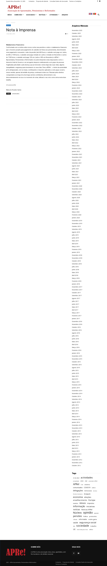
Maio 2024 (75, 76)
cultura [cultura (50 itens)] (93, 487)
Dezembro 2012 (77, 460)
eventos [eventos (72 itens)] (75, 503)
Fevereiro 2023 (76, 117)
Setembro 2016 (77, 330)
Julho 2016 (75, 336)
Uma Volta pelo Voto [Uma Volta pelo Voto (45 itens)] (82, 529)
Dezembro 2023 (77, 91)
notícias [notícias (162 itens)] (76, 509)
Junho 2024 (75, 74)
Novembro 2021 (77, 157)
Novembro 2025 (77, 30)
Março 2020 (75, 212)
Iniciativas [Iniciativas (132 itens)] (90, 506)
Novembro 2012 (77, 463)
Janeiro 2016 (76, 353)
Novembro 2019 (77, 223)
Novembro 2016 (77, 324)
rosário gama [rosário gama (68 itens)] (92, 519)
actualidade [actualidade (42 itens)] (76, 481)
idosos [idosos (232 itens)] (82, 503)
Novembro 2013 (77, 428)
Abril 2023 (75, 111)
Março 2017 (75, 313)
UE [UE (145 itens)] (74, 529)
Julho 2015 (75, 370)
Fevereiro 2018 (76, 281)
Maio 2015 (75, 376)
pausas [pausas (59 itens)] (96, 513)
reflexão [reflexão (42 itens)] (75, 519)
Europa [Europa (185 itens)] (91, 500)
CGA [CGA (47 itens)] (82, 484)
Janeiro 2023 (76, 120)
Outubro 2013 (76, 431)
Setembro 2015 (77, 365)
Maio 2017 (75, 307)
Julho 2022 (75, 134)
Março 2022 (75, 146)
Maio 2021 (75, 171)
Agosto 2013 (76, 437)
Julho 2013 (75, 439)
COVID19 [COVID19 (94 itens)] (87, 488)
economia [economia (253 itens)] (78, 497)
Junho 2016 (75, 339)
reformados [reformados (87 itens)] (83, 519)
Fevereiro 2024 (76, 85)
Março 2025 (75, 50)
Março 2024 (75, 82)
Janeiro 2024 (76, 88)
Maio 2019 (75, 241)
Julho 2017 (75, 301)
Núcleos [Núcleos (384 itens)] (77, 513)
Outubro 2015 (76, 362)
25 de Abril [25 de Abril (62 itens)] (76, 478)
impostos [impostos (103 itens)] (90, 503)
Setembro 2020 (77, 195)
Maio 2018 (75, 272)
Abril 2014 (75, 414)
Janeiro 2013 (76, 457)
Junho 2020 (75, 203)
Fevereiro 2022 (76, 148)
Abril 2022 (75, 143)
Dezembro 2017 (77, 287)
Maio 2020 (75, 206)
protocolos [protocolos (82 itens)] (93, 516)
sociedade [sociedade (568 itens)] (82, 526)
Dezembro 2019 (77, 220)
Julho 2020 (75, 200)
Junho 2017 (75, 304)
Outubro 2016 (76, 327)
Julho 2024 (75, 71)
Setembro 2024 (77, 68)
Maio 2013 (75, 445)
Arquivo (8, 25)
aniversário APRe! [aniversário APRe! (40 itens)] (93, 481)
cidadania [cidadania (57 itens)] (87, 484)
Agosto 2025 (76, 39)
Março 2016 (75, 347)
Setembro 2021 (77, 163)
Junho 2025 (75, 42)
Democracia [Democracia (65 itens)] (88, 491)
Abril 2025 (75, 48)
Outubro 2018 (76, 261)
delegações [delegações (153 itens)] (78, 491)
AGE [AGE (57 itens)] (86, 481)
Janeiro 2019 (76, 252)
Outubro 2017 (76, 293)
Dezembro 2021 (77, 154)
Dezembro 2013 (77, 425)
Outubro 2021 (76, 160)
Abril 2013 (75, 448)
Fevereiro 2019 (76, 249)
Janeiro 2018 (76, 284)
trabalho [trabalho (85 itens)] (93, 526)
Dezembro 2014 (77, 390)
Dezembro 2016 (77, 321)
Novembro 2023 (77, 94)
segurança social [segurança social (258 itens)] (87, 522)
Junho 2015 (75, 373)
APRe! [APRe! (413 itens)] (76, 484)
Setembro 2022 (77, 131)
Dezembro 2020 (77, 186)
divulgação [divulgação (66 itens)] (87, 494)
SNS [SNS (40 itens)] (74, 526)
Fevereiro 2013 (76, 454)
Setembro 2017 (77, 295)
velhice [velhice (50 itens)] (91, 529)
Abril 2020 (75, 209)
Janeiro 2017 (76, 318)
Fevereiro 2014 (76, 419)
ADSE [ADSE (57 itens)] (82, 481)
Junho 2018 (75, 269)
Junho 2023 (75, 105)
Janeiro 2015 (76, 388)
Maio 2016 (75, 342)
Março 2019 (75, 246)
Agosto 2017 (76, 298)
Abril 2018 (75, 275)
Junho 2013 (75, 442)
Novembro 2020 (77, 189)
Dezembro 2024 (77, 59)
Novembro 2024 (77, 62)
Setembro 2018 (77, 264)
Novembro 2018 (77, 258)
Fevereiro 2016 (76, 350)
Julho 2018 (75, 267)
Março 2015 (75, 382)
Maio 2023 (75, 108)
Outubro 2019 (76, 226)
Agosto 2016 (76, 333)
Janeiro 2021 (76, 183)
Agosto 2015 (76, 367)
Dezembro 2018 (77, 255)
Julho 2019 (75, 235)
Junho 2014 (75, 408)
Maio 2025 (75, 45)
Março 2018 (75, 278)
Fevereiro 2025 (76, 53)
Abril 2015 (75, 379)
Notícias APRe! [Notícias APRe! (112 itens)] (86, 510)
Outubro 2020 (76, 192)
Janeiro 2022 (76, 151)
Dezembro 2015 (77, 356)
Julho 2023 (75, 102)
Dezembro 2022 (77, 123)
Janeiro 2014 (76, 422)
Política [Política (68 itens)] (85, 516)
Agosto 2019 (76, 232)
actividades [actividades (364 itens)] (87, 477)
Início (7, 22)
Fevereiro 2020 (76, 215)
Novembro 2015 (77, 359)
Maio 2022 (75, 140)
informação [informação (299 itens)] (79, 506)
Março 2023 (75, 114)
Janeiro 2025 (76, 56)
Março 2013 (75, 451)
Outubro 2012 (76, 465)
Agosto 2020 (76, 197)
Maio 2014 (75, 411)
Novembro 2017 (77, 290)
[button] (98, 14)
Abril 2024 (75, 79)
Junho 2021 (75, 169)
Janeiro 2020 (76, 218)
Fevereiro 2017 (76, 316)
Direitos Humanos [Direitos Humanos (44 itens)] (78, 494)
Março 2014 (75, 416)
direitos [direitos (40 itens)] (95, 491)
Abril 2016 (75, 344)
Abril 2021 (75, 174)
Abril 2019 (75, 244)
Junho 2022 (75, 137)
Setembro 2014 (77, 399)
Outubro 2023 (76, 97)
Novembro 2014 (77, 393)
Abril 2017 (75, 310)
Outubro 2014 (76, 396)
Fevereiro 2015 (76, 385)
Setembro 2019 (77, 229)
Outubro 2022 (76, 128)
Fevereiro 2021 (76, 180)
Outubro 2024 (76, 65)
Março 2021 (75, 177)
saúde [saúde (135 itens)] (75, 523)
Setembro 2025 (77, 36)
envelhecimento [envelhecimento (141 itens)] (80, 500)
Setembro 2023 (77, 99)
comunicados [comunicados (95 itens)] (78, 488)
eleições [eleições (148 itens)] (87, 497)
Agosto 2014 (76, 402)
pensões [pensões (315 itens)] (77, 516)
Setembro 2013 (77, 434)
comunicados (15, 93)
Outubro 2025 (76, 33)
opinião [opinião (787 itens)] (88, 513)
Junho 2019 (75, 238)
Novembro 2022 (77, 125)
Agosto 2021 (76, 166)
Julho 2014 (75, 405)
